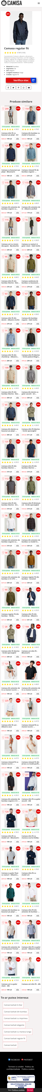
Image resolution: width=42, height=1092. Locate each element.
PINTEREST (27, 1060)
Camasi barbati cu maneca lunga (17, 1032)
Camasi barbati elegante (14, 1025)
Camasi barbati (10, 1045)
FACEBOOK (14, 1060)
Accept (30, 1090)
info (17, 139)
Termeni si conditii (16, 1066)
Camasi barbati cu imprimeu (16, 1018)
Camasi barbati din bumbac (15, 1011)
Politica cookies (28, 1069)
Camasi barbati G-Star (13, 1005)
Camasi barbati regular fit (14, 1038)
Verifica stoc (24, 80)
